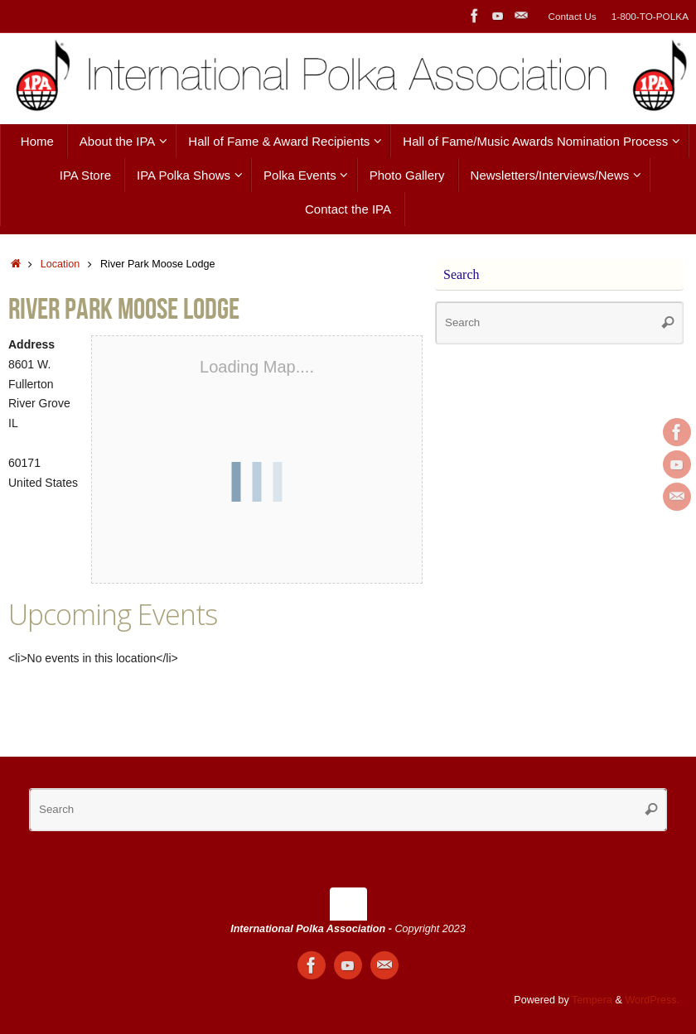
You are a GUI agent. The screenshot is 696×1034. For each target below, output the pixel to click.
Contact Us (571, 16)
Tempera (592, 1000)
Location (60, 264)
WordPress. (652, 1000)
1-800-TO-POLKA (650, 16)
